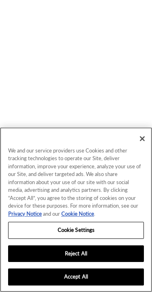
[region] (76, 209)
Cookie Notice (77, 213)
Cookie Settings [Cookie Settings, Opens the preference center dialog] (76, 230)
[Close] (142, 139)
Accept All (76, 276)
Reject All (76, 253)
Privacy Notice (25, 213)
